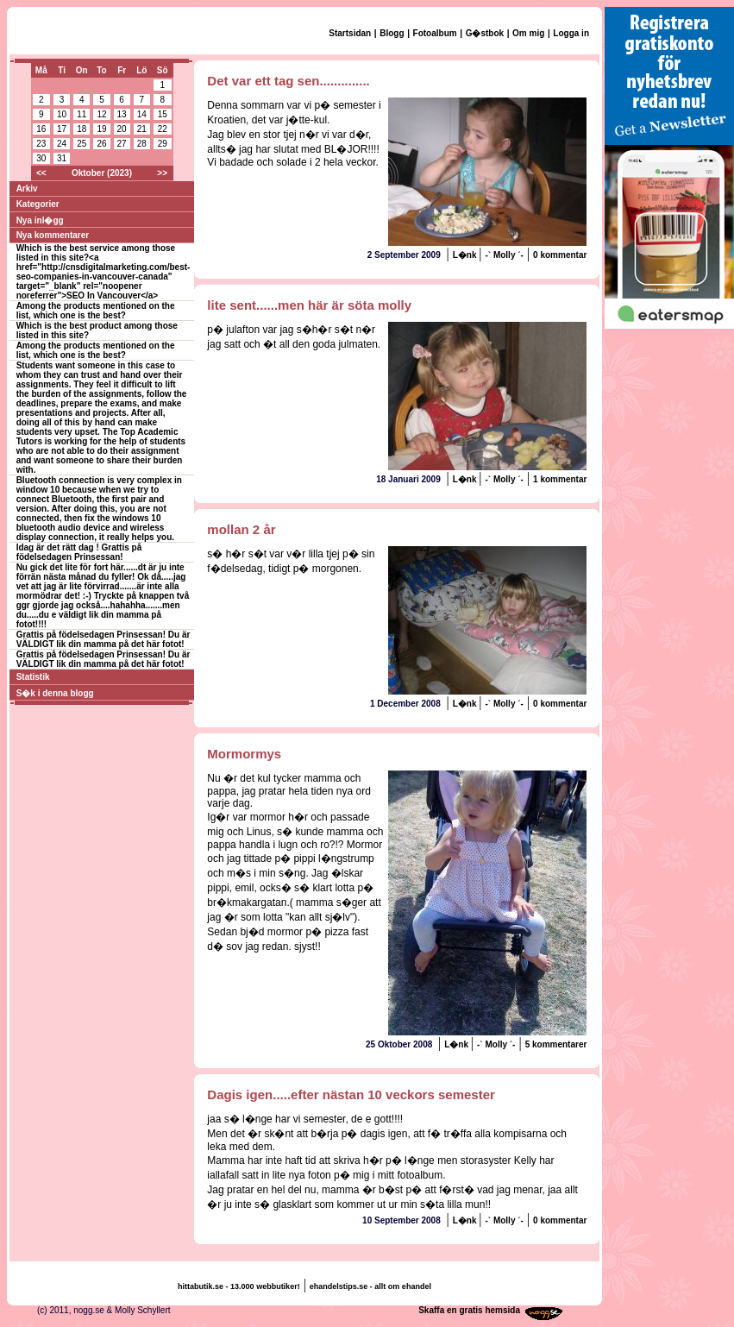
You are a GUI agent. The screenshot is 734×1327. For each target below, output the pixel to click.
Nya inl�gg (40, 220)
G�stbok (485, 33)
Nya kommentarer (52, 235)
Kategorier (38, 204)
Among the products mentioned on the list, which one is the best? (95, 310)
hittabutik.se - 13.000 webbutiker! (239, 1286)
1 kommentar (560, 479)
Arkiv (27, 188)
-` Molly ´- (504, 255)
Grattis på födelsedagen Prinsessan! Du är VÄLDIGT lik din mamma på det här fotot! (103, 639)
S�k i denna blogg (55, 693)
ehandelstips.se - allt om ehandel (370, 1286)
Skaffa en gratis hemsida (469, 1310)
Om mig (528, 33)
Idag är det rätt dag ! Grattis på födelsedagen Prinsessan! (79, 552)
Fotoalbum (435, 33)
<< (41, 173)
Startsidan (350, 33)
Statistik (33, 677)
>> (162, 173)
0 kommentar (560, 255)
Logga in (571, 33)
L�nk (466, 255)
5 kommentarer (556, 1044)
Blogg (392, 33)
